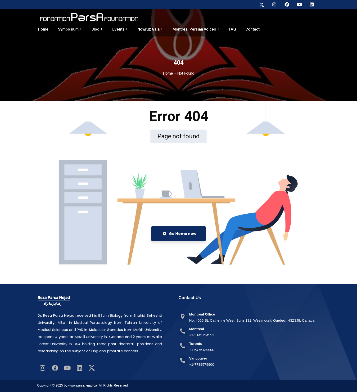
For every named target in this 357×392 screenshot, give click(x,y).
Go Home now (179, 233)
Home (168, 73)
